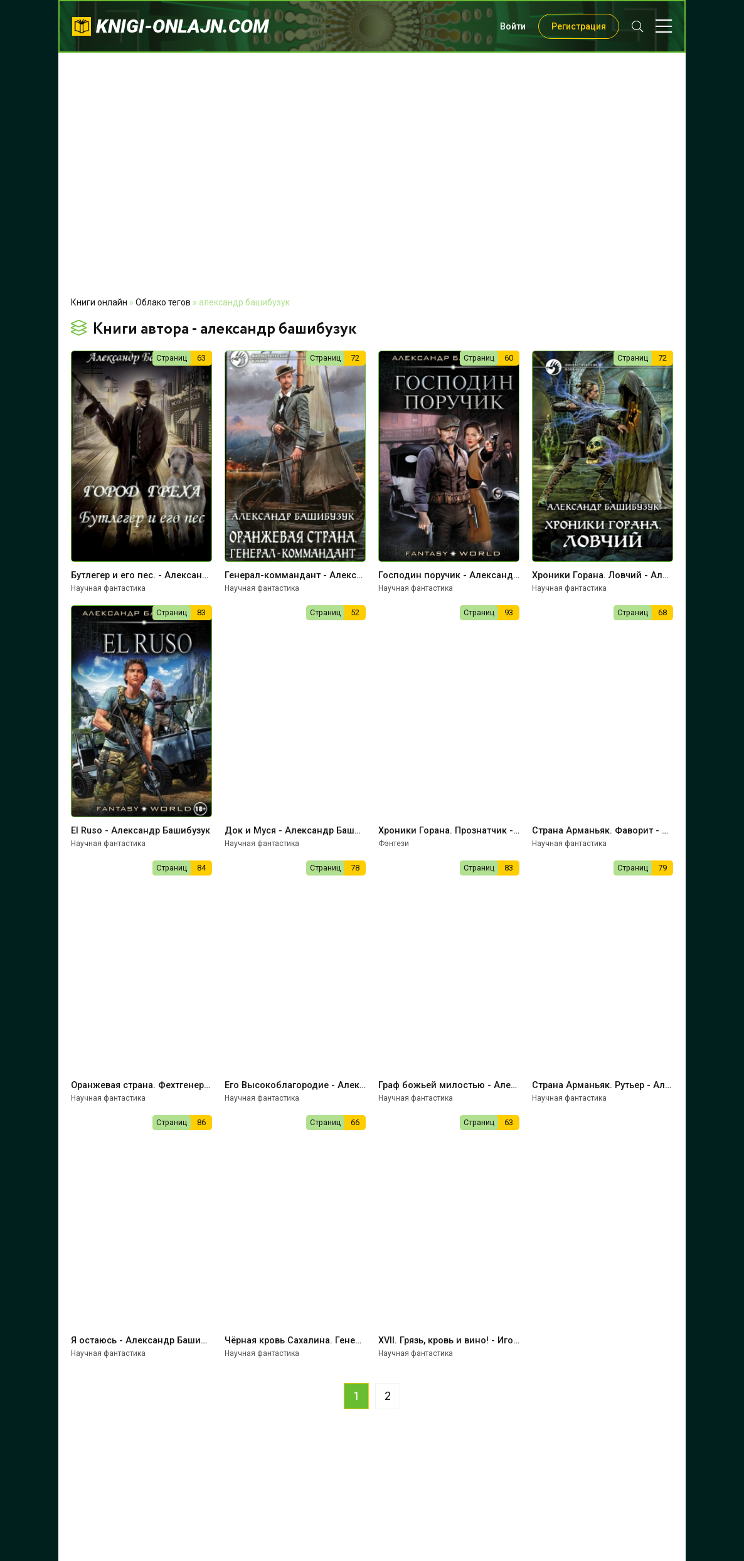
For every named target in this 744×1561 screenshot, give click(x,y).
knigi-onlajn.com (182, 26)
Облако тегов (163, 302)
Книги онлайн (99, 302)
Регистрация (578, 26)
